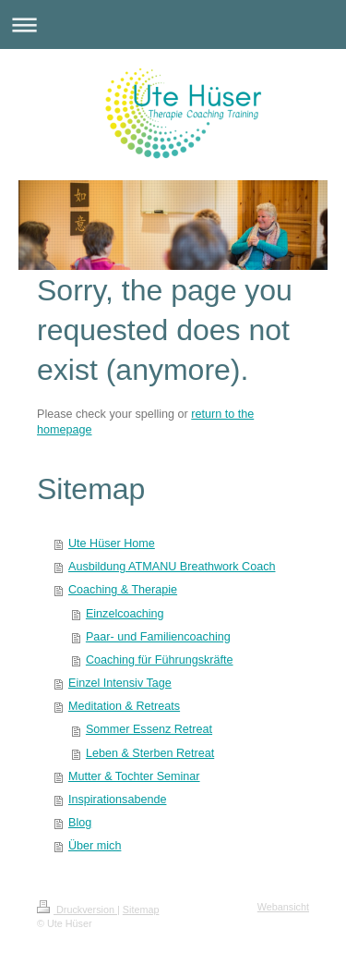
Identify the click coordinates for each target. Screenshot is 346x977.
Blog (79, 822)
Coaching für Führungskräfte (159, 659)
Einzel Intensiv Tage (120, 683)
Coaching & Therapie (122, 589)
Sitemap (141, 909)
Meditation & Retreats (124, 706)
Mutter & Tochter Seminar (134, 776)
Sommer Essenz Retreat (149, 729)
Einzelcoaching (125, 613)
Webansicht (283, 906)
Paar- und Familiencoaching (158, 636)
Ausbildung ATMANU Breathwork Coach (171, 566)
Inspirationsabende (117, 799)
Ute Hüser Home (111, 543)
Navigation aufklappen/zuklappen (173, 24)
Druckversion (77, 909)
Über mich (94, 845)
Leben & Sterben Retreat (150, 753)
